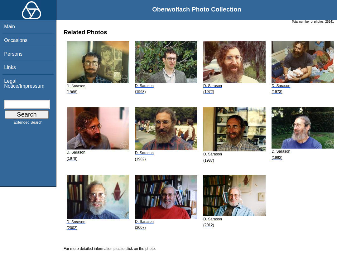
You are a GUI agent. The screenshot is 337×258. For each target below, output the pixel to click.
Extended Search (28, 124)
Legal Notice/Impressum (24, 83)
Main (9, 26)
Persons (13, 54)
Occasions (15, 40)
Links (10, 67)
